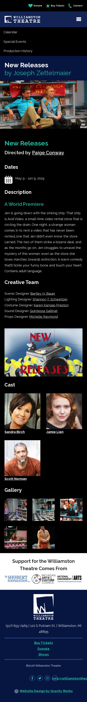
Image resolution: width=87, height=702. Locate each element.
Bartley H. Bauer (42, 293)
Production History (18, 51)
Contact (75, 6)
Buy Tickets (55, 6)
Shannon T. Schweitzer (50, 299)
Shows (43, 654)
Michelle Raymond (43, 317)
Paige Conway (48, 152)
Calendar (10, 32)
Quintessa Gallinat (44, 311)
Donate (35, 6)
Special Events (15, 41)
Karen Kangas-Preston (51, 305)
